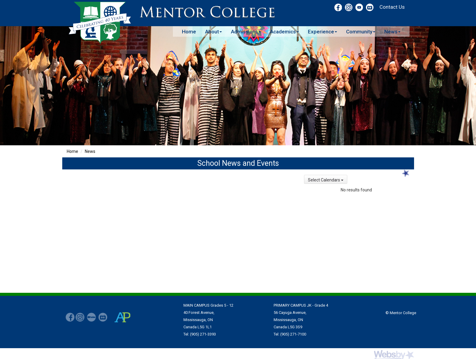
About (213, 32)
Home (189, 32)
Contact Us (392, 7)
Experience (322, 32)
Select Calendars (325, 180)
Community (360, 32)
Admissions (246, 32)
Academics (284, 32)
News (392, 32)
